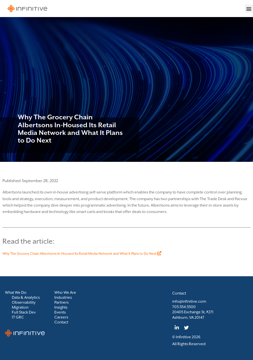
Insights (60, 307)
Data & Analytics (26, 297)
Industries (63, 297)
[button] (249, 8)
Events (60, 312)
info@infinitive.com (189, 301)
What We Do (17, 292)
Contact (61, 322)
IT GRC (18, 317)
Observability (24, 302)
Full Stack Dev (24, 312)
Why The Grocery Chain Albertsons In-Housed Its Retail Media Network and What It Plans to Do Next (81, 253)
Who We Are (65, 292)
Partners (61, 302)
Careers (61, 317)
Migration (20, 307)
